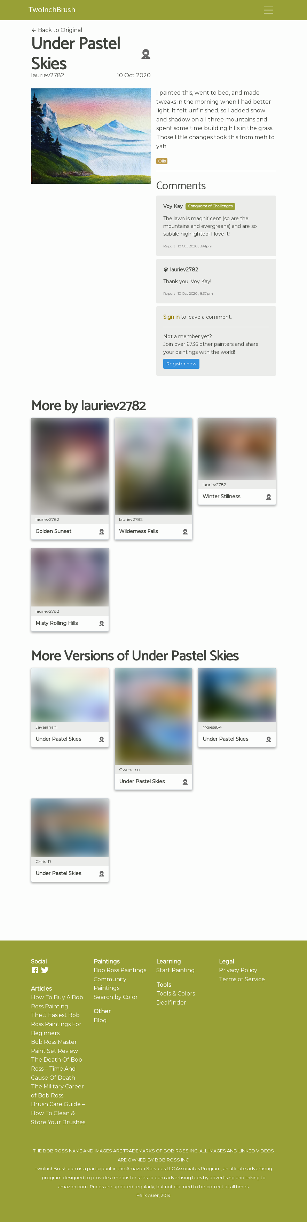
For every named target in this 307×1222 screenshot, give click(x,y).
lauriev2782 (47, 75)
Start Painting (175, 970)
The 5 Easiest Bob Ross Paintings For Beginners (56, 1024)
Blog (100, 1020)
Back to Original (56, 30)
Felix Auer (147, 1195)
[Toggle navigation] (269, 10)
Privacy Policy (238, 970)
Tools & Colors (175, 993)
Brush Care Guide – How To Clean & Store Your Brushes (58, 1113)
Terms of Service (242, 979)
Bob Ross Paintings (120, 970)
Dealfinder (171, 1002)
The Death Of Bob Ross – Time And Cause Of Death (56, 1068)
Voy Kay (173, 206)
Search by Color (116, 997)
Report (169, 246)
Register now (181, 363)
